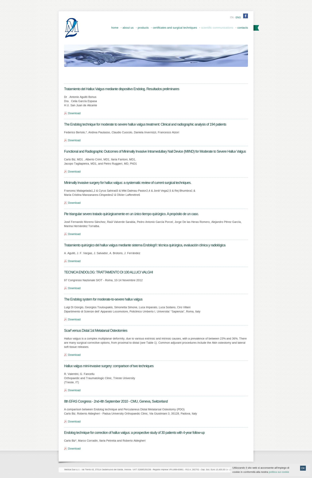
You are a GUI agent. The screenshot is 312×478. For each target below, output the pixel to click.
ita (232, 17)
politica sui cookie (279, 474)
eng (238, 17)
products (143, 27)
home (114, 27)
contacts (242, 27)
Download (74, 113)
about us (128, 27)
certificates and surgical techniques (175, 27)
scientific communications (217, 27)
